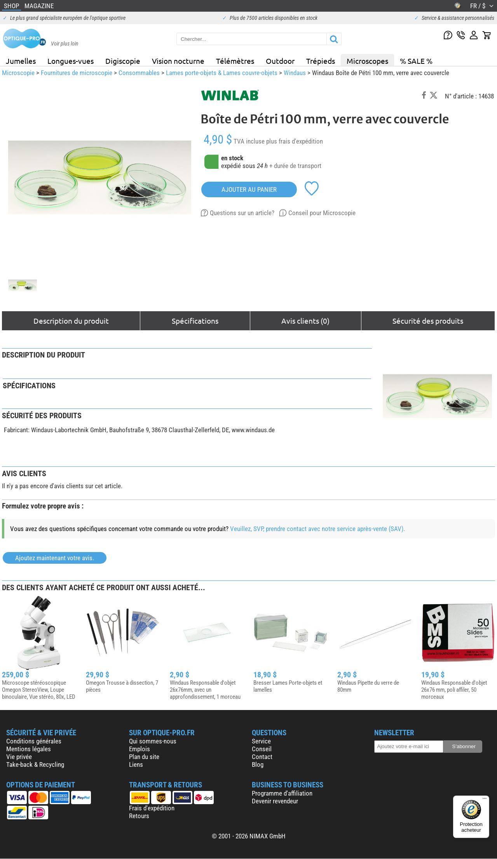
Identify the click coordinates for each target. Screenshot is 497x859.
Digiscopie (122, 60)
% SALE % (416, 60)
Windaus (295, 73)
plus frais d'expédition (294, 141)
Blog (257, 764)
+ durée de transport (295, 166)
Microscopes (367, 60)
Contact (262, 757)
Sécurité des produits (427, 320)
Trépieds (320, 60)
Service (261, 741)
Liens (136, 764)
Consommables (139, 73)
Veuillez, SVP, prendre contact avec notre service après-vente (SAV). (317, 529)
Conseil (262, 749)
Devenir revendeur (275, 801)
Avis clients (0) (305, 320)
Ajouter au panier (249, 189)
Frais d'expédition (151, 808)
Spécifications (195, 320)
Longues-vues (70, 60)
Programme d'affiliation (282, 793)
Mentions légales (28, 749)
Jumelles (21, 60)
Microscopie (18, 73)
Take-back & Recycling (35, 764)
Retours (139, 816)
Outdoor (280, 60)
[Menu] (484, 800)
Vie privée (19, 757)
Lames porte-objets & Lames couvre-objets (221, 73)
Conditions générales (33, 741)
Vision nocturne (178, 60)
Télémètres (235, 60)
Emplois (139, 749)
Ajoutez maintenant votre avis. (54, 558)
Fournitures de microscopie (76, 73)
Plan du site (144, 757)
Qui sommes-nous (152, 741)
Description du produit (71, 320)
